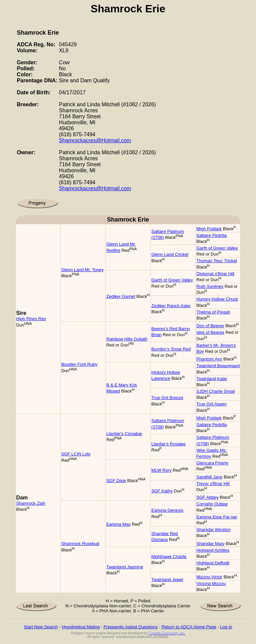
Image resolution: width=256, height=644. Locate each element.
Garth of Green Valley (217, 248)
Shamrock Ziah (30, 503)
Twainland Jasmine (124, 566)
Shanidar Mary (210, 543)
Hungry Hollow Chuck (217, 299)
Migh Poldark (209, 228)
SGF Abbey (207, 497)
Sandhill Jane (209, 476)
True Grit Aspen (211, 403)
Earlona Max (118, 524)
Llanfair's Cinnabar (124, 433)
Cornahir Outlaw (212, 503)
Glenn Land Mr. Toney (82, 269)
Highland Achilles (212, 550)
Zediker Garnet (120, 296)
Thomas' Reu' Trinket (216, 260)
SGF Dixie (116, 480)
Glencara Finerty (212, 462)
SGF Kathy (162, 490)
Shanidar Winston (213, 529)
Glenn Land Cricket (169, 254)
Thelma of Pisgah (213, 312)
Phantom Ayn (209, 358)
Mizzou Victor (209, 576)
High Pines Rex (31, 318)
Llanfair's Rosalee (168, 443)
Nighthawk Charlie (169, 556)
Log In (226, 626)
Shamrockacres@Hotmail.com (95, 140)
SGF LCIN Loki (75, 453)
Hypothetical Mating (81, 626)
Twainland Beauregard (218, 365)
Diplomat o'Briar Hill (215, 273)
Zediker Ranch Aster (171, 305)
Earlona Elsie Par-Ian (216, 516)
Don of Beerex (210, 325)
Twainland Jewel (167, 579)
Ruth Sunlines (209, 286)
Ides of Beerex (210, 332)
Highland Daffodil (212, 562)
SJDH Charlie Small (215, 391)
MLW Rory (161, 470)
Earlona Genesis (167, 510)
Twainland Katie (211, 378)
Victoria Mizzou (211, 583)
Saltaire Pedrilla (211, 235)
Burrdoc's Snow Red (171, 348)
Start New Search (41, 626)
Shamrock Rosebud (80, 543)
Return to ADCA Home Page (189, 626)
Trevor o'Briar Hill (213, 483)
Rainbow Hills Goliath (127, 338)
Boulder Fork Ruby (79, 364)
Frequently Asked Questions (131, 626)
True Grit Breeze (167, 397)
